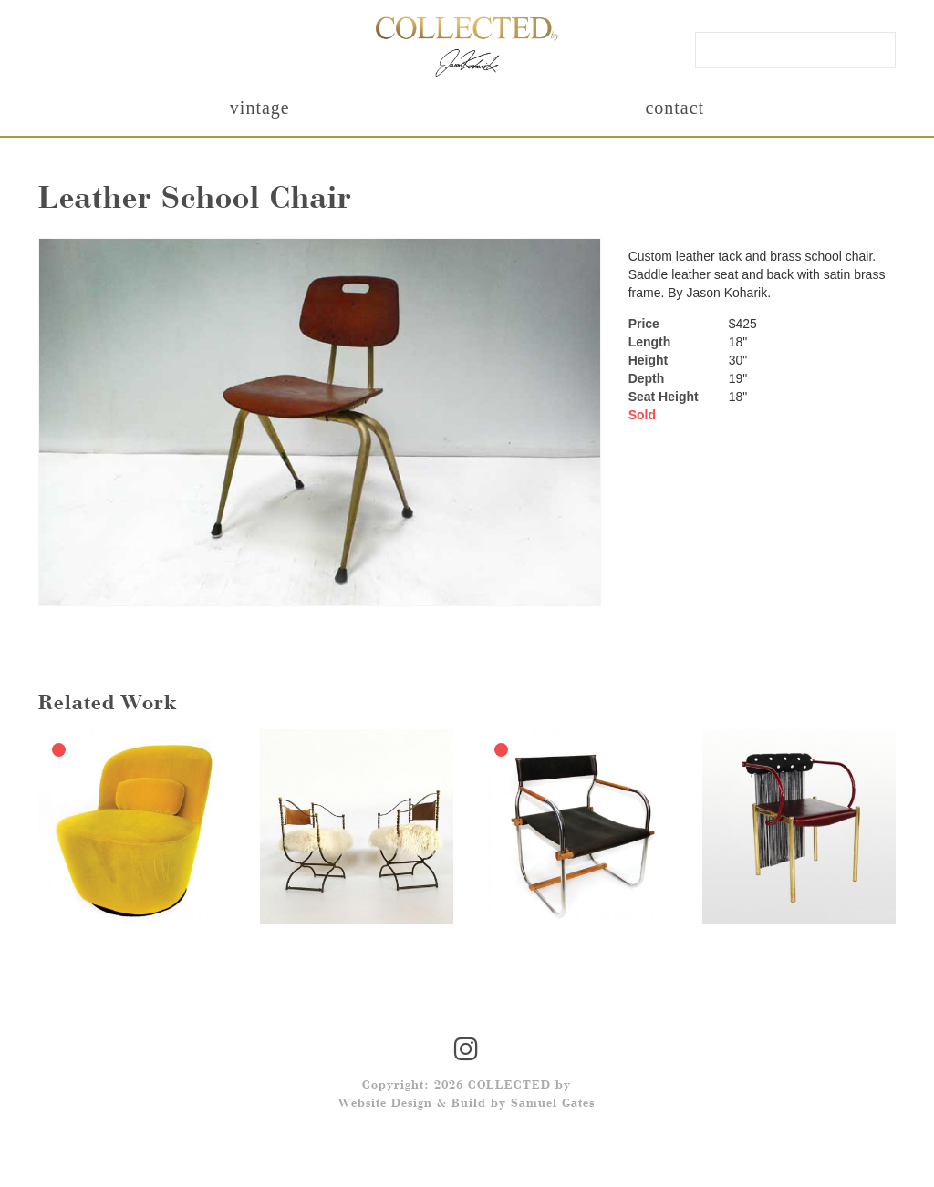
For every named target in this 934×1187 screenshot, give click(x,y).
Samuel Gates (553, 1104)
